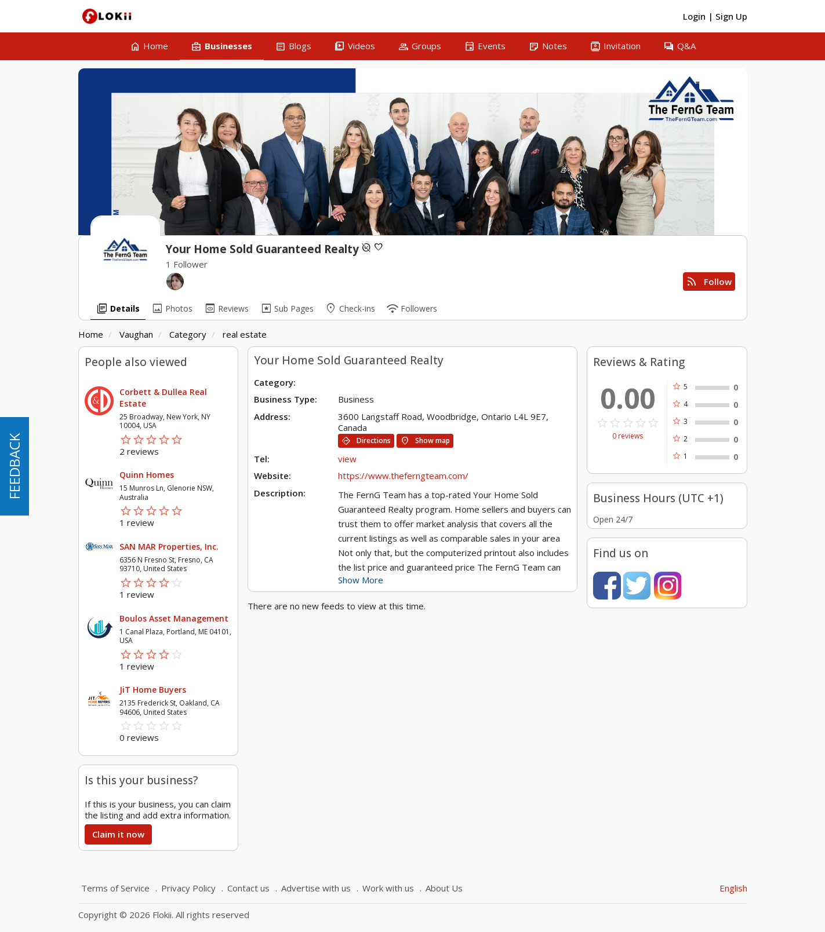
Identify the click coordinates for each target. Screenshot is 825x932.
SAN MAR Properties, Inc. (169, 546)
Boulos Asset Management (173, 618)
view (347, 459)
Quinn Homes (146, 474)
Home (90, 334)
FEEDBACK (14, 466)
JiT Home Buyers (152, 689)
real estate (245, 334)
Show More (360, 580)
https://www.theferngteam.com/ (403, 475)
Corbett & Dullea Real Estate (163, 397)
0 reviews (627, 436)
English (733, 888)
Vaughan (136, 334)
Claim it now (118, 834)
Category (187, 334)
